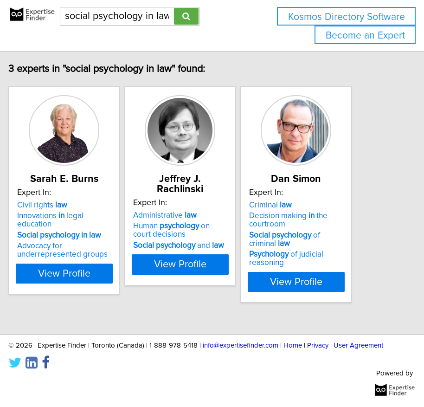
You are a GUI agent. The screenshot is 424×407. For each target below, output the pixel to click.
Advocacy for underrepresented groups (92, 260)
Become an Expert (365, 35)
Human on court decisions (201, 230)
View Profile (94, 292)
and (208, 245)
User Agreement (358, 345)
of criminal (314, 249)
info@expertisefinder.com (240, 345)
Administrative (194, 215)
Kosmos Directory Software (346, 17)
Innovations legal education (80, 230)
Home (292, 345)
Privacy (317, 345)
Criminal (300, 215)
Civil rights (72, 215)
